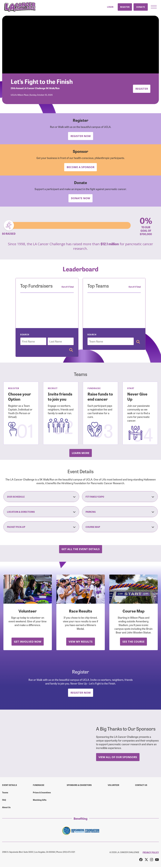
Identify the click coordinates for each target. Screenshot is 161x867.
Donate (140, 7)
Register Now (80, 136)
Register (125, 7)
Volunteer (113, 785)
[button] (154, 6)
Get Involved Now (27, 641)
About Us (6, 807)
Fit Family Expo (120, 496)
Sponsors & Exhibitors (79, 785)
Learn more (80, 453)
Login (110, 7)
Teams (5, 792)
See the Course (133, 641)
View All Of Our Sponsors (118, 757)
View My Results (81, 641)
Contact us (141, 785)
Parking (120, 512)
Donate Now (80, 198)
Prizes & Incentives (42, 792)
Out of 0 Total (67, 286)
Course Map (120, 527)
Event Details (9, 785)
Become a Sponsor (80, 167)
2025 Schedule (41, 496)
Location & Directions (41, 512)
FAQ (4, 799)
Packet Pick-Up (41, 527)
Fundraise (38, 785)
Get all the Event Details (80, 549)
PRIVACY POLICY (151, 852)
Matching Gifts (39, 799)
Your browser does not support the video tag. (80, 44)
